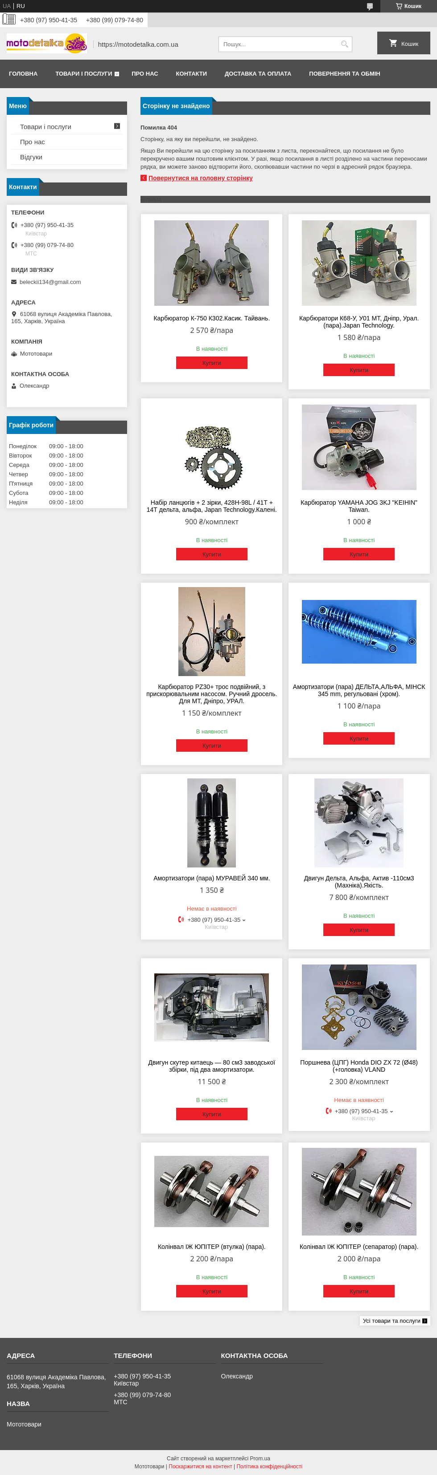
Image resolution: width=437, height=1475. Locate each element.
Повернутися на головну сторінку (200, 178)
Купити (211, 363)
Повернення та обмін (344, 73)
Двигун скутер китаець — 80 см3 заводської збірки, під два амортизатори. (211, 1066)
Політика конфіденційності (269, 1466)
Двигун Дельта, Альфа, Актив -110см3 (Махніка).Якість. (359, 882)
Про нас (145, 73)
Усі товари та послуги (392, 1320)
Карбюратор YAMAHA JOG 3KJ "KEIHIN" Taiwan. (359, 506)
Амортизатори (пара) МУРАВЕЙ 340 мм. (211, 878)
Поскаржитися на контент (200, 1466)
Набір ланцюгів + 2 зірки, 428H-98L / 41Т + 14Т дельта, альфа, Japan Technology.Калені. (212, 506)
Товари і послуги (83, 73)
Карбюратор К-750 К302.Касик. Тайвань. (211, 318)
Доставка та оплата (258, 73)
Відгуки (31, 157)
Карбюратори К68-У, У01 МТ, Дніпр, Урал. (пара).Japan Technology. (359, 322)
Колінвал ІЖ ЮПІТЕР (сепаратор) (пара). (359, 1246)
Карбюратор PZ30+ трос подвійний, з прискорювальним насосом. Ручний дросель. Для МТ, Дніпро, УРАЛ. (211, 694)
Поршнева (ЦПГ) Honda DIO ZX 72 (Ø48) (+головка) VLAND (359, 1066)
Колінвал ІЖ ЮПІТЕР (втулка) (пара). (212, 1246)
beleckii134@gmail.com (50, 282)
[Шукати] (344, 44)
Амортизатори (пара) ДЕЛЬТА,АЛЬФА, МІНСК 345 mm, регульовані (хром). (359, 690)
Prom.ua (260, 1458)
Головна (23, 73)
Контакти (191, 73)
